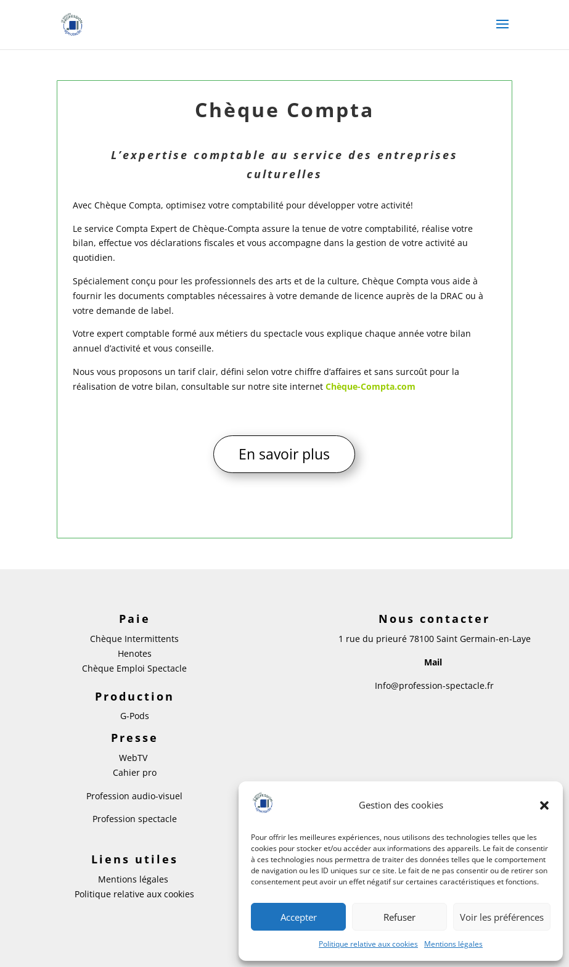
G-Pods (134, 716)
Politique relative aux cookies (368, 944)
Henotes (135, 653)
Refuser (399, 917)
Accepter (298, 917)
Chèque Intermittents (134, 638)
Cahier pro (135, 772)
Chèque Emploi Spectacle (134, 668)
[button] (544, 805)
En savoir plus (284, 454)
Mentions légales (453, 944)
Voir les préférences (502, 917)
